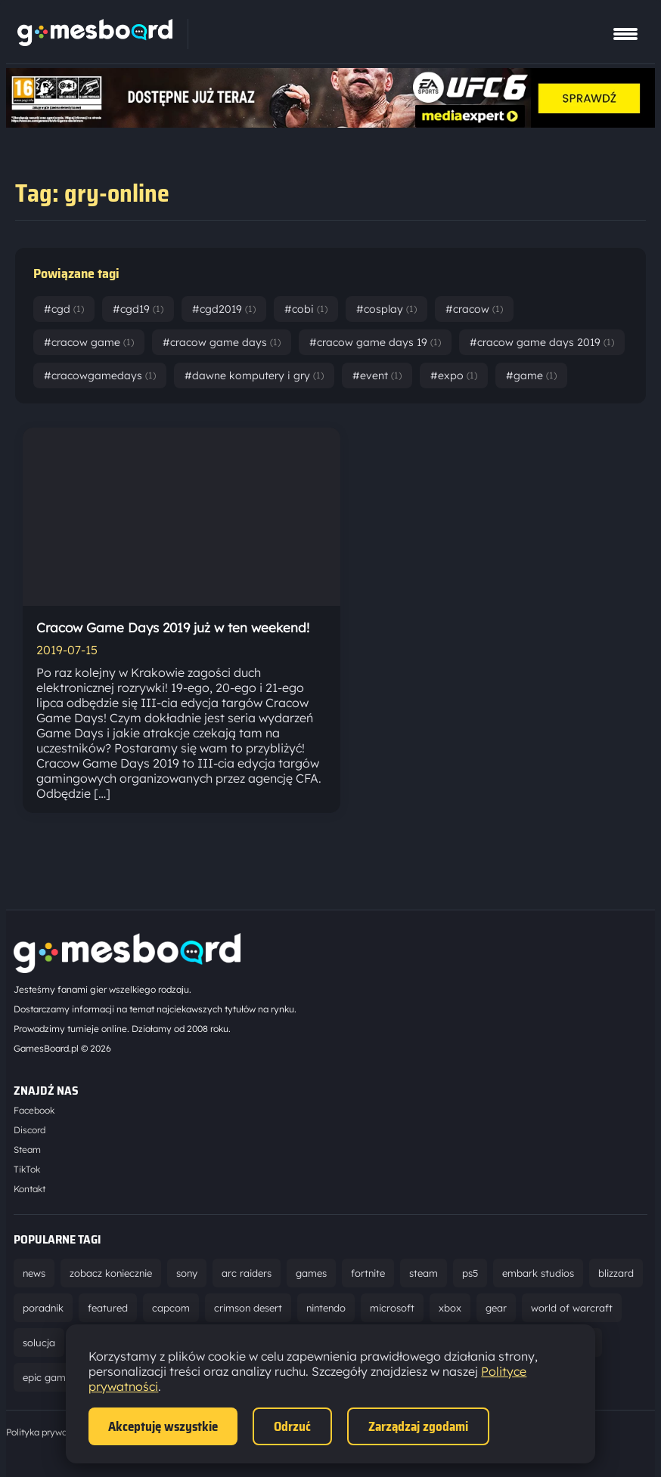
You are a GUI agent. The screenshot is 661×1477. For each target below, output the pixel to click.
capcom (171, 1308)
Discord (29, 1130)
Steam (27, 1149)
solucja (39, 1342)
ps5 (470, 1273)
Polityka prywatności (49, 1432)
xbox (450, 1308)
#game (531, 375)
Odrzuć (292, 1426)
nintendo (326, 1308)
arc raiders (247, 1273)
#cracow (474, 309)
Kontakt (29, 1188)
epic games (49, 1377)
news (34, 1273)
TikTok (27, 1169)
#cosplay (386, 309)
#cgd (64, 309)
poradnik (43, 1308)
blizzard (616, 1273)
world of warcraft (572, 1308)
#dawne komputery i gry (254, 375)
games (311, 1273)
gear (496, 1308)
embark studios (538, 1273)
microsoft (392, 1308)
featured (108, 1308)
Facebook (34, 1110)
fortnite (368, 1273)
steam (423, 1273)
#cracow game (89, 342)
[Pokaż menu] (625, 34)
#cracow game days (222, 342)
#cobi (305, 309)
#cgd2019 (224, 309)
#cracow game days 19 (375, 342)
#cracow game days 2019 (542, 342)
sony (186, 1273)
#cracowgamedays (100, 375)
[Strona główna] (94, 41)
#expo (453, 375)
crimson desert (248, 1308)
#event (377, 375)
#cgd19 (138, 309)
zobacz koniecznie (111, 1273)
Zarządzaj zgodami (418, 1426)
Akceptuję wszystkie (163, 1426)
